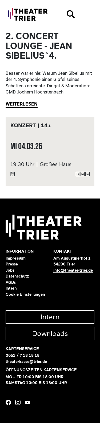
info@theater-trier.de (73, 270)
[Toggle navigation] (86, 14)
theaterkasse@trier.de (26, 362)
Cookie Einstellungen (25, 294)
